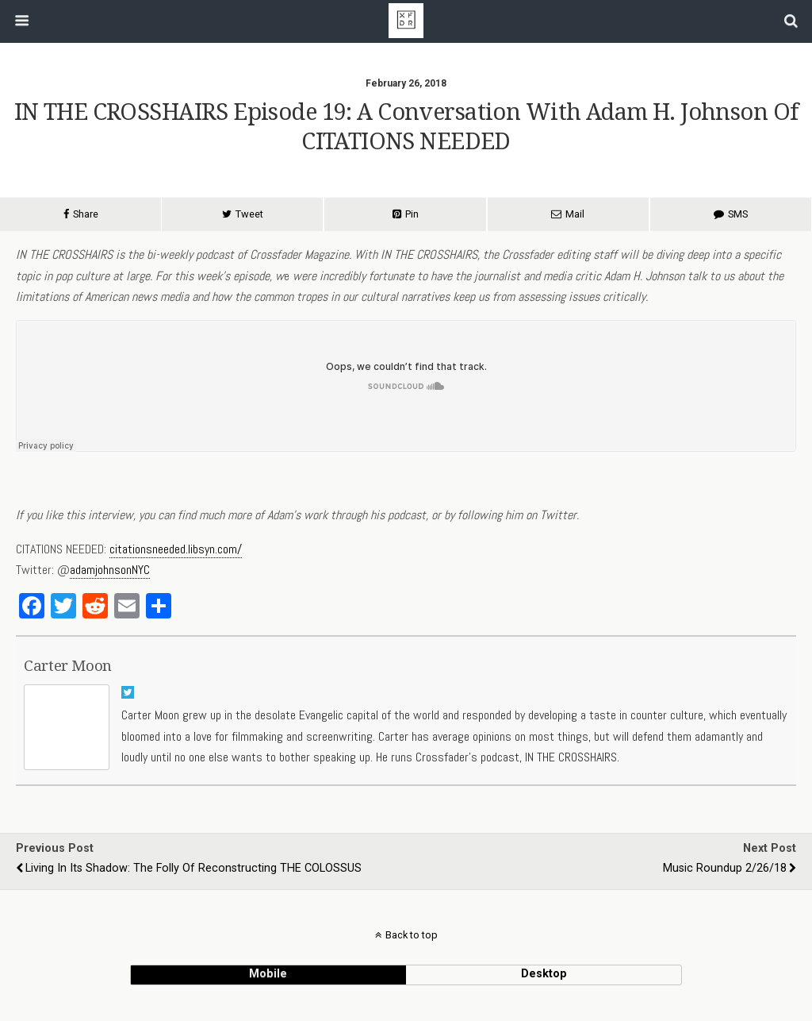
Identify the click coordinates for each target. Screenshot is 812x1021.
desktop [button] (544, 974)
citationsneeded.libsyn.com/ (175, 549)
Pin (412, 214)
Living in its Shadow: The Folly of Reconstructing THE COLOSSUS (193, 868)
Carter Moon (68, 665)
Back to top (411, 935)
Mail (574, 214)
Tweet (249, 214)
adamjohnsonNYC (110, 569)
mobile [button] (268, 974)
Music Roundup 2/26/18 (725, 868)
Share (85, 214)
